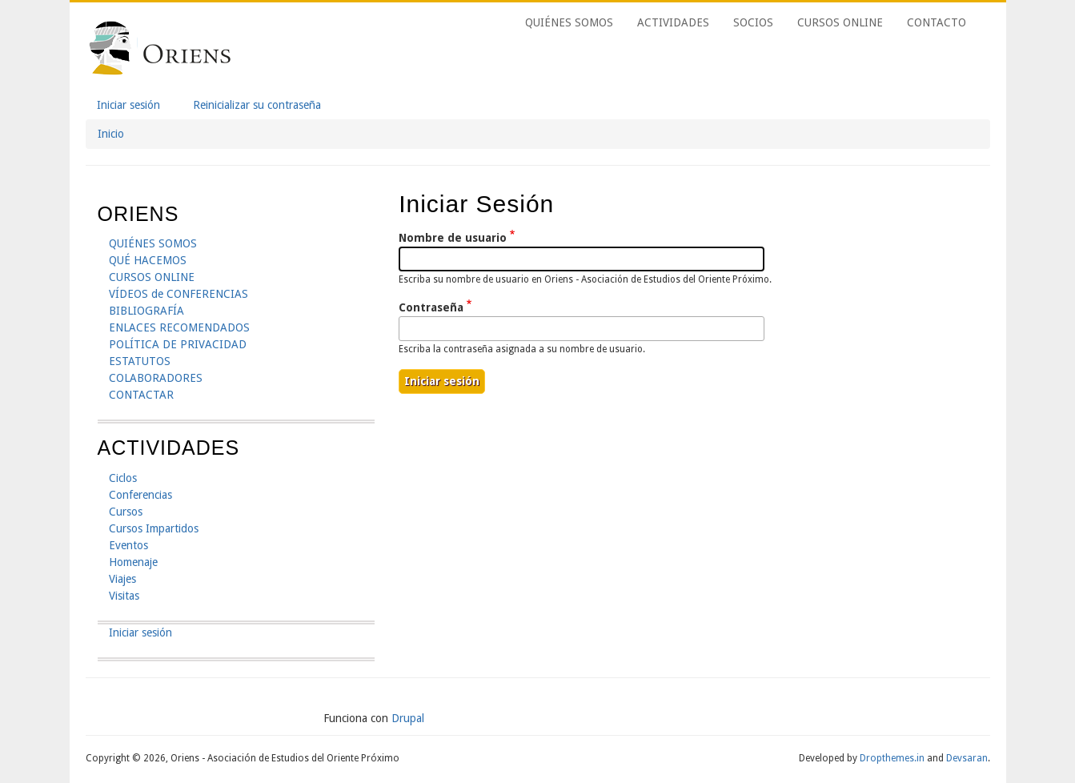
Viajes (122, 578)
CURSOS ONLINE (840, 22)
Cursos (125, 511)
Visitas (124, 595)
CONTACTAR (141, 394)
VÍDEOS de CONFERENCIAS (178, 293)
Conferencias (140, 494)
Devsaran (967, 758)
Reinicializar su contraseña (257, 104)
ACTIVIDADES (673, 22)
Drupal (407, 718)
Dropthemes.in (892, 758)
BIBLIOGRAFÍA (146, 310)
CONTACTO (936, 22)
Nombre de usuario (453, 237)
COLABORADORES (156, 377)
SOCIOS (753, 22)
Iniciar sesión (134, 105)
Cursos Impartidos (154, 528)
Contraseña (431, 307)
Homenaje (133, 562)
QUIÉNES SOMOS (569, 22)
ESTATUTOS (139, 361)
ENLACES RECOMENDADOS (179, 327)
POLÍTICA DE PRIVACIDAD (178, 344)
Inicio (111, 133)
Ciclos (123, 478)
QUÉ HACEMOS (148, 260)
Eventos (128, 545)
